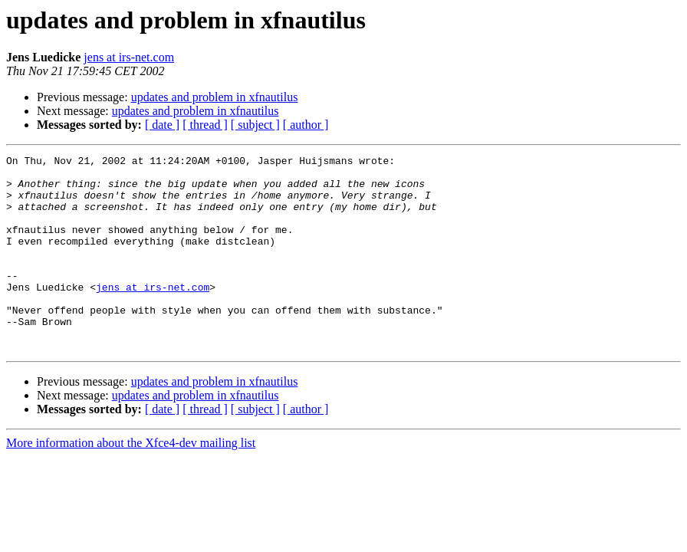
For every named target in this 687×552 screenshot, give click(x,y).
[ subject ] (255, 124)
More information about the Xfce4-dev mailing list (130, 481)
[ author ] (306, 124)
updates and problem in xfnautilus (214, 97)
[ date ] (162, 124)
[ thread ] (205, 124)
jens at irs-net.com (129, 57)
